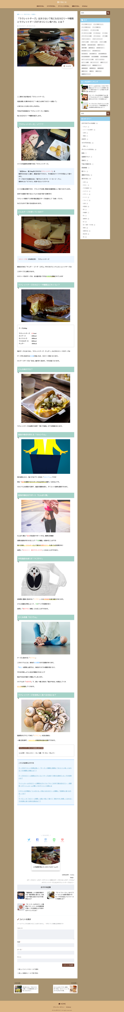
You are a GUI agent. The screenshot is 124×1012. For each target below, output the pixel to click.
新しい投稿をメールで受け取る (28, 973)
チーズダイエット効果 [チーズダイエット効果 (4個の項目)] (86, 33)
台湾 (85, 133)
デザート (87, 194)
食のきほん (86, 179)
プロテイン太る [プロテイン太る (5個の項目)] (94, 42)
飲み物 (86, 234)
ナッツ (86, 197)
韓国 (85, 136)
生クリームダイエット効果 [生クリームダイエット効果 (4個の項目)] (87, 59)
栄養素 (86, 213)
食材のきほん (40, 6)
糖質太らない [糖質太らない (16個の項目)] (85, 71)
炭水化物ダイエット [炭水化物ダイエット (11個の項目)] (86, 50)
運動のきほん (75, 6)
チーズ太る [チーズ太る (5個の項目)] (105, 33)
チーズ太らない (59, 880)
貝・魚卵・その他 (89, 225)
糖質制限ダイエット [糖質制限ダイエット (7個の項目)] (97, 65)
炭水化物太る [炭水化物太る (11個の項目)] (85, 53)
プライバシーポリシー (59, 1007)
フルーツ (87, 200)
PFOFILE (84, 6)
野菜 (85, 228)
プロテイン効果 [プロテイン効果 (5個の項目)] (85, 42)
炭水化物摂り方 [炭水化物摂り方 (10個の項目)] (93, 53)
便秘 (85, 146)
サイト (19, 957)
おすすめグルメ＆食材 (90, 123)
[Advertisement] (45, 83)
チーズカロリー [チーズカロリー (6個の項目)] (85, 30)
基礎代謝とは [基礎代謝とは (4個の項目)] (92, 47)
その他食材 (87, 188)
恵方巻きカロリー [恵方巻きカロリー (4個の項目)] (100, 47)
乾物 (84, 153)
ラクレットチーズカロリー (66, 882)
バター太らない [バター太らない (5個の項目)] (97, 36)
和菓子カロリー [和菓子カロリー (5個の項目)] (101, 44)
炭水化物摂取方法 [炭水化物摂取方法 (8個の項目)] (102, 53)
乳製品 (72, 875)
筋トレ (85, 171)
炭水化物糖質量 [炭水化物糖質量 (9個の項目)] (95, 56)
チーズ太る (70, 880)
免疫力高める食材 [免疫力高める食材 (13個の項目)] (92, 44)
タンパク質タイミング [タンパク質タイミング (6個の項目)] (86, 24)
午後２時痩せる (88, 164)
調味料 (86, 219)
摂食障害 (86, 168)
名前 (19, 942)
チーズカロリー (32, 880)
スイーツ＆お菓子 (89, 130)
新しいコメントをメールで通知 (28, 969)
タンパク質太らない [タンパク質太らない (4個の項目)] (86, 27)
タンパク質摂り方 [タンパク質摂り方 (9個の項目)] (96, 27)
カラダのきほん (51, 6)
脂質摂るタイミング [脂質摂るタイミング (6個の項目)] (86, 74)
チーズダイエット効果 (46, 880)
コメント (20, 928)
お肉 (85, 182)
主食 (85, 204)
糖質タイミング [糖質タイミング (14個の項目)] (104, 62)
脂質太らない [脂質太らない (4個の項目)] (99, 71)
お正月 (85, 139)
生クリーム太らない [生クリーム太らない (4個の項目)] (100, 59)
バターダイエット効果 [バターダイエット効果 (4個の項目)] (86, 36)
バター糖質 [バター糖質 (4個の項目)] (105, 36)
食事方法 (87, 231)
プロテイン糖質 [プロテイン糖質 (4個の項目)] (103, 42)
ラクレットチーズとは (49, 882)
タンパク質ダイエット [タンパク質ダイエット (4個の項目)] (98, 24)
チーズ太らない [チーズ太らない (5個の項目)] (97, 33)
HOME (62, 1004)
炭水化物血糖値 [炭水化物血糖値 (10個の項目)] (104, 56)
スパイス (87, 191)
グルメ (86, 127)
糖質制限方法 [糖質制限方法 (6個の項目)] (93, 68)
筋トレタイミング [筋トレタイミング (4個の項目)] (94, 62)
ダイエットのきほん (63, 6)
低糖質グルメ (87, 157)
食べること (62, 2)
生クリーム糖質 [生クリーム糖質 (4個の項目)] (85, 62)
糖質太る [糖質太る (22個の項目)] (92, 71)
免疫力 (85, 161)
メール (19, 949)
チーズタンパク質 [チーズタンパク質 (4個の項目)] (94, 30)
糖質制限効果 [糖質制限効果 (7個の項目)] (85, 68)
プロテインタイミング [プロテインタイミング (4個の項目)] (97, 39)
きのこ (86, 185)
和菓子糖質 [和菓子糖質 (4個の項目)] (84, 47)
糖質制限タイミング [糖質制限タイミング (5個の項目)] (86, 65)
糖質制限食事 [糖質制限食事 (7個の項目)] (100, 68)
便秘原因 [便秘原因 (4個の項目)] (84, 44)
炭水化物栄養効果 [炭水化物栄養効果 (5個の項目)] (86, 56)
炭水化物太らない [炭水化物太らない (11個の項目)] (96, 50)
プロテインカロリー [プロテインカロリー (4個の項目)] (86, 39)
